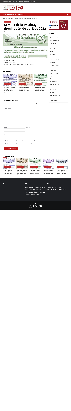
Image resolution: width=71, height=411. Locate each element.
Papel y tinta (53, 78)
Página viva (52, 76)
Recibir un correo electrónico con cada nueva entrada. (19, 143)
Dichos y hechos (54, 48)
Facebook (6, 184)
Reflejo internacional (55, 87)
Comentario (7, 108)
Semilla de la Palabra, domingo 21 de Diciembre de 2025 (9, 89)
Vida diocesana (53, 97)
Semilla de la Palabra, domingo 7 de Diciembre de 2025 (40, 89)
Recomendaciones (54, 84)
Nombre (6, 127)
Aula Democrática (54, 40)
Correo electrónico (29, 128)
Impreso (52, 67)
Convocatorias (53, 46)
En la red (52, 57)
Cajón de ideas (53, 43)
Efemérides (53, 51)
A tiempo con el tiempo (55, 37)
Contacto (33, 1)
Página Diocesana (19, 14)
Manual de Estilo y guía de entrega (10, 1)
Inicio (4, 14)
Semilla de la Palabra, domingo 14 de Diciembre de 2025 (24, 89)
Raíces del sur (53, 81)
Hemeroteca (10, 14)
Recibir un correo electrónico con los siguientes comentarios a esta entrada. (24, 140)
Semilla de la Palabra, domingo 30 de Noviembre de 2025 (49, 172)
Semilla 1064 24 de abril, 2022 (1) (25, 64)
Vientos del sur (53, 100)
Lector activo (53, 70)
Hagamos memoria (54, 59)
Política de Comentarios (24, 1)
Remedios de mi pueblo (55, 89)
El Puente (52, 54)
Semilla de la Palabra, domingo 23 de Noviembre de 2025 (62, 172)
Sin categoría (53, 92)
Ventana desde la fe (55, 95)
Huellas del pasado (54, 65)
